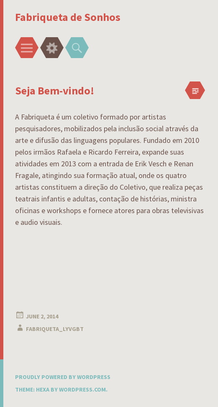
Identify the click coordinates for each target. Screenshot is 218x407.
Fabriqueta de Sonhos (68, 17)
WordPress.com (82, 389)
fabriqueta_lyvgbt (55, 329)
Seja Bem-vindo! (54, 90)
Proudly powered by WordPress (62, 377)
